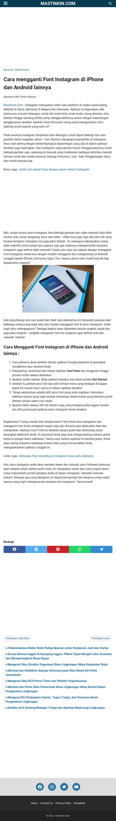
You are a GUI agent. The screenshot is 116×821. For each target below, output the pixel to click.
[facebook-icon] (40, 787)
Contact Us (46, 803)
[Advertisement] (58, 38)
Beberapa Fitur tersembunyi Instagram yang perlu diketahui (56, 456)
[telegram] (101, 549)
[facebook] (14, 549)
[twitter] (36, 549)
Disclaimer (79, 803)
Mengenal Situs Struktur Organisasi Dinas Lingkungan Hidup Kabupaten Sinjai (58, 664)
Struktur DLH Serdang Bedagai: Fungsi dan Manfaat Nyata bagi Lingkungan (56, 707)
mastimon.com (58, 3)
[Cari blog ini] (110, 3)
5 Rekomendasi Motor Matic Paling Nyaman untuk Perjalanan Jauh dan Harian (58, 648)
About (34, 803)
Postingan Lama (100, 638)
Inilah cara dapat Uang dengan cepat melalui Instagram (54, 169)
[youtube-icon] (76, 787)
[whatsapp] (80, 549)
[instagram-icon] (52, 787)
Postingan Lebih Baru (18, 638)
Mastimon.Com (13, 105)
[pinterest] (58, 549)
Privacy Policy (63, 803)
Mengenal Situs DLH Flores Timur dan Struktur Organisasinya (47, 681)
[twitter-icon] (64, 787)
